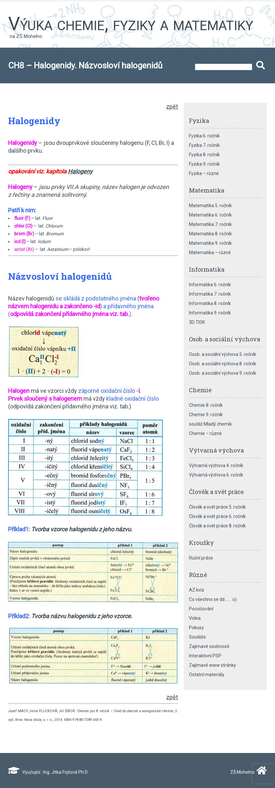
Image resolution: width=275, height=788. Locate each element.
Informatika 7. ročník (210, 294)
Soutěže (197, 637)
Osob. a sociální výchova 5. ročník (222, 354)
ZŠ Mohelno (247, 772)
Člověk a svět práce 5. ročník (217, 507)
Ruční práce (201, 557)
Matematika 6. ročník (210, 215)
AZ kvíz (196, 590)
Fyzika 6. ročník (204, 135)
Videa (195, 618)
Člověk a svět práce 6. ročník (217, 516)
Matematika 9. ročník (210, 243)
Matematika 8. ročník (210, 233)
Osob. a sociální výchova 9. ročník (222, 373)
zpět (172, 106)
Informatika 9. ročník (210, 312)
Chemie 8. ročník (206, 405)
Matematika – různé (210, 252)
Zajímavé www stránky (212, 665)
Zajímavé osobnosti (209, 646)
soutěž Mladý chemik (210, 424)
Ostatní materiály (206, 674)
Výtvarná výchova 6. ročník (216, 474)
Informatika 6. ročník (210, 284)
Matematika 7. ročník (210, 224)
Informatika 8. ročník (210, 303)
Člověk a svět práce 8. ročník (217, 525)
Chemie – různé (205, 433)
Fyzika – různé (204, 173)
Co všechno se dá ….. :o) (213, 599)
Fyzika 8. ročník (204, 154)
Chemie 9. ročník (206, 414)
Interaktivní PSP (205, 655)
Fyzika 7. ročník (204, 145)
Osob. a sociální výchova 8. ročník (222, 363)
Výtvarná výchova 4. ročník (216, 465)
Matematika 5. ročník (210, 205)
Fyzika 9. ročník (204, 164)
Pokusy (196, 627)
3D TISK (197, 322)
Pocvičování (201, 608)
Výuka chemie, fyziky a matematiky (130, 24)
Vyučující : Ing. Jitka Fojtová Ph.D (48, 772)
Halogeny (80, 171)
